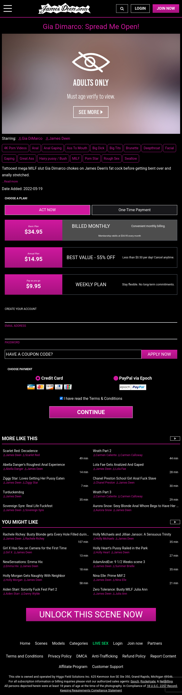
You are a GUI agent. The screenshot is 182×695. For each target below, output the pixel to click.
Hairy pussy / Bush (53, 158)
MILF (76, 158)
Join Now (166, 8)
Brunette (132, 148)
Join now (135, 643)
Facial (169, 148)
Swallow (131, 158)
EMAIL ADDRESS (15, 325)
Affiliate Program (73, 666)
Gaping (9, 158)
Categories (78, 643)
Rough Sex (111, 158)
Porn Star (92, 158)
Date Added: (12, 189)
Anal (35, 148)
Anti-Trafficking (105, 656)
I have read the (93, 398)
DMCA (81, 656)
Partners (155, 643)
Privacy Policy (59, 656)
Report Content (163, 656)
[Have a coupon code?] (73, 354)
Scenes (41, 643)
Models (58, 643)
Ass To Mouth (77, 148)
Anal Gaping (53, 148)
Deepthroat (152, 148)
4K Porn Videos (15, 148)
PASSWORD (12, 342)
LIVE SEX (100, 643)
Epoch (135, 681)
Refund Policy (134, 656)
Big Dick (98, 148)
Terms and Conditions (24, 656)
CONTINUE (91, 412)
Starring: (9, 138)
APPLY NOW (159, 354)
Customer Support (107, 666)
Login (140, 8)
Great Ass (27, 158)
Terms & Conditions (105, 398)
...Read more (10, 181)
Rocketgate (148, 681)
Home (25, 643)
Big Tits (115, 148)
